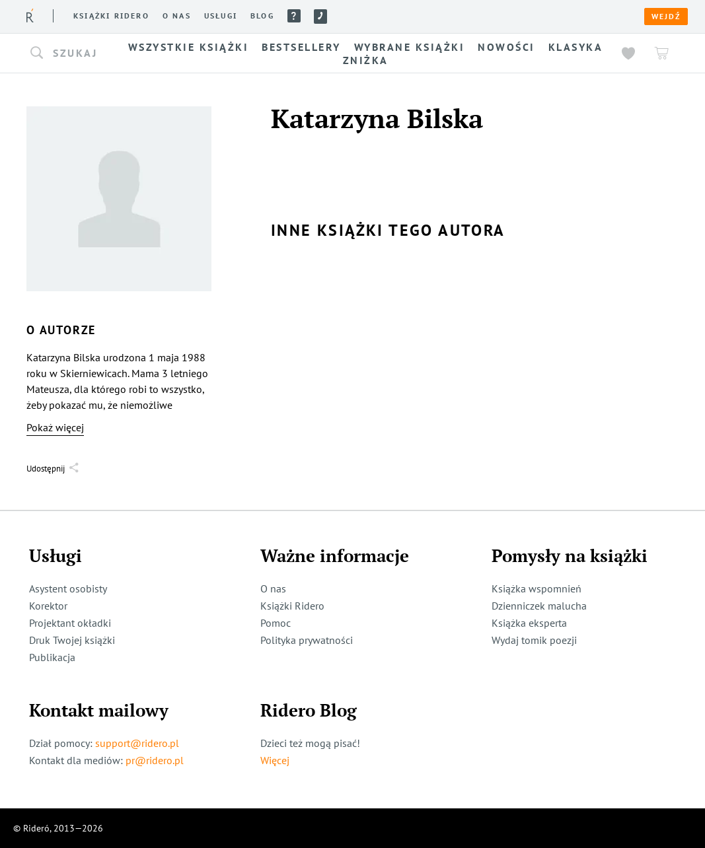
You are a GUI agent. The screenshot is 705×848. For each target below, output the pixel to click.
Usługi (220, 15)
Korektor (48, 605)
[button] (72, 53)
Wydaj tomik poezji (534, 640)
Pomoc (294, 15)
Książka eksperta (529, 622)
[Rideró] (30, 15)
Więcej (274, 760)
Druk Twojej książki (72, 640)
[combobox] (72, 53)
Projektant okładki (70, 622)
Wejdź (666, 16)
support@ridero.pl (137, 743)
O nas (177, 15)
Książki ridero (111, 15)
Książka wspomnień (536, 588)
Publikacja (52, 657)
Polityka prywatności (306, 640)
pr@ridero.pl (155, 760)
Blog (262, 15)
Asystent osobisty (68, 588)
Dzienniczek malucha (539, 605)
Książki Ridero (292, 605)
